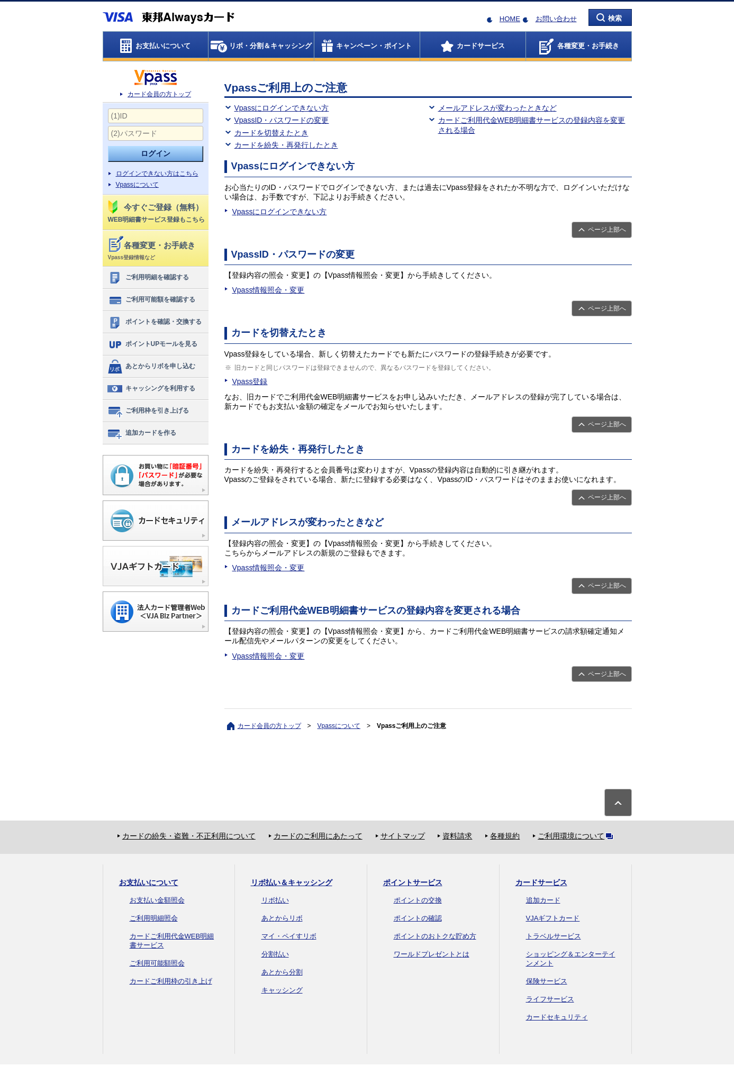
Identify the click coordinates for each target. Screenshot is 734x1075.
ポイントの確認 (418, 918)
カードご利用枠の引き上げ (171, 981)
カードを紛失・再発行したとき (286, 145)
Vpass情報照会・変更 (268, 290)
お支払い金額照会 (157, 900)
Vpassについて (137, 184)
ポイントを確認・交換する (154, 322)
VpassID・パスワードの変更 (281, 120)
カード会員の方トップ (159, 94)
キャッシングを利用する (151, 389)
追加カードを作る (141, 433)
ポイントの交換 (418, 900)
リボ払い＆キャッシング (291, 882)
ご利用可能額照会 (157, 963)
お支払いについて (148, 882)
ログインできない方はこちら (157, 173)
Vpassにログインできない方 (281, 108)
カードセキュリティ (557, 1017)
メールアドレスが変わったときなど (497, 108)
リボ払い (275, 900)
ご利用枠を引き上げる (148, 411)
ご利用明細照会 (154, 918)
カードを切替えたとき (271, 133)
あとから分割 (282, 972)
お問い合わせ (556, 19)
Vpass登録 (250, 381)
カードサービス (541, 882)
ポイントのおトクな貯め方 (435, 936)
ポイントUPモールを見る (152, 344)
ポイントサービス (412, 882)
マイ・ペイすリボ (288, 936)
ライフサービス (550, 999)
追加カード (543, 900)
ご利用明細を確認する (148, 278)
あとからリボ (282, 918)
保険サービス (546, 981)
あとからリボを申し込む (151, 367)
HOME (510, 19)
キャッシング (282, 990)
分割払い (275, 954)
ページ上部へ (607, 229)
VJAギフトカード (553, 918)
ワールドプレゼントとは (431, 954)
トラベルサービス (553, 936)
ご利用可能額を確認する (151, 300)
